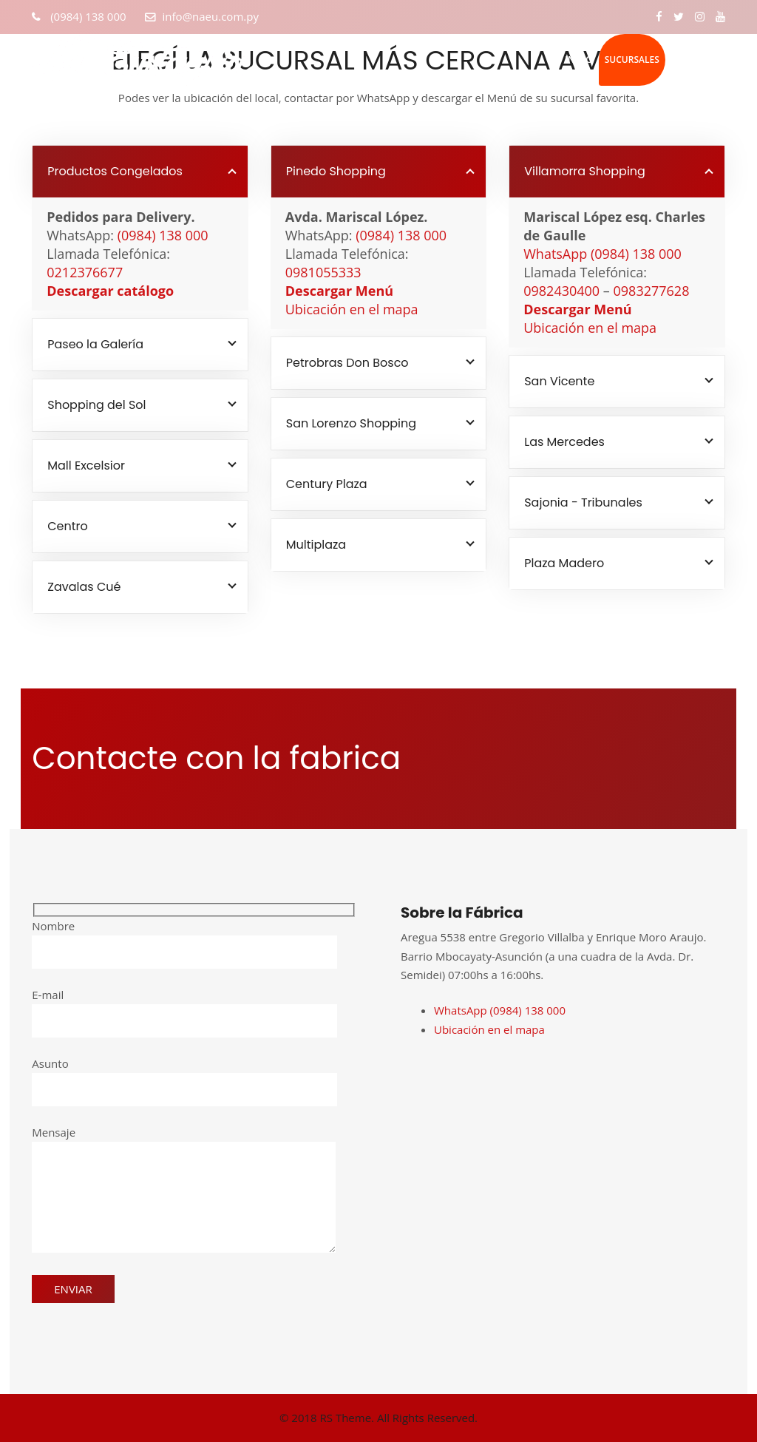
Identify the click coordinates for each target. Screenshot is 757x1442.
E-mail (184, 1008)
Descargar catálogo (110, 290)
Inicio (578, 59)
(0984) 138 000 (86, 16)
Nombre (184, 939)
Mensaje (184, 1190)
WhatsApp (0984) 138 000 (602, 254)
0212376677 (85, 272)
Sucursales (632, 59)
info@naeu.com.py (211, 16)
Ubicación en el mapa (351, 309)
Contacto (695, 59)
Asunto (184, 1076)
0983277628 (652, 290)
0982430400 (561, 290)
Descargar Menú (339, 290)
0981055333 (323, 272)
